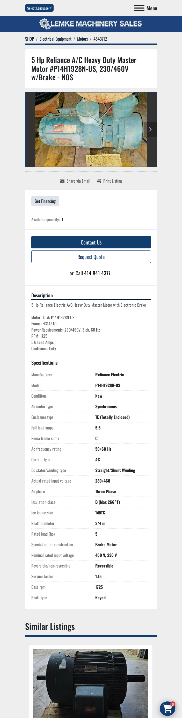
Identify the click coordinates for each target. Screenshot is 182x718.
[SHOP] (29, 38)
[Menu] (139, 8)
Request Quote (91, 257)
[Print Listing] (109, 181)
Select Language (38, 8)
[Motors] (82, 38)
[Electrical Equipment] (55, 38)
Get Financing (45, 201)
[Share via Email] (75, 181)
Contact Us (91, 242)
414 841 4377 (97, 273)
